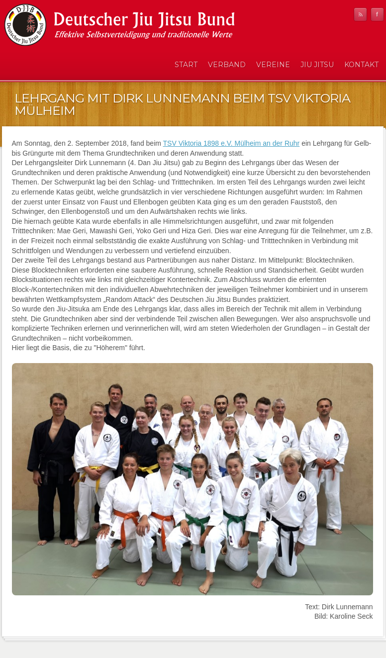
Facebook (377, 14)
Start (186, 64)
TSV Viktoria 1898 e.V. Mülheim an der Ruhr (231, 143)
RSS (360, 14)
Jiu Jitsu (317, 64)
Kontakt (361, 64)
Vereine (273, 64)
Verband (227, 64)
